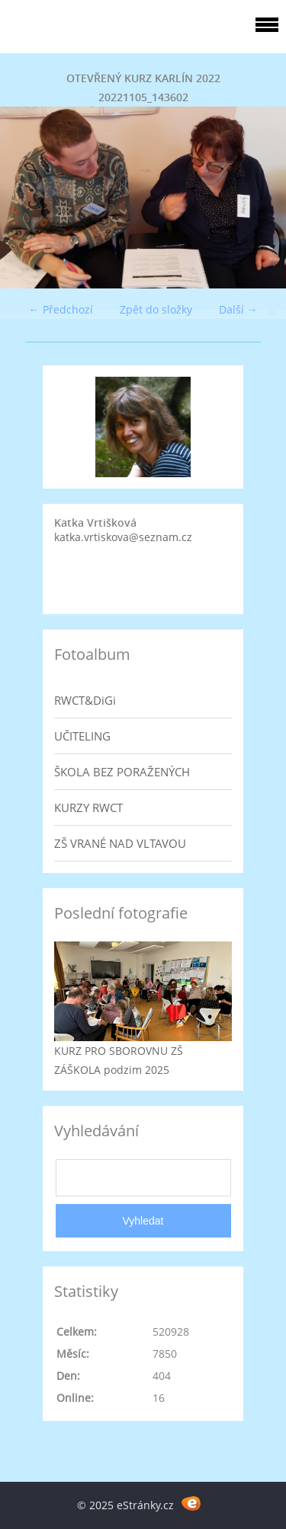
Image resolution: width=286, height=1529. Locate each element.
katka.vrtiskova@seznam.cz (123, 537)
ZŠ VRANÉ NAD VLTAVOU (120, 843)
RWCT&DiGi (85, 700)
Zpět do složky (156, 309)
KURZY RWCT (88, 807)
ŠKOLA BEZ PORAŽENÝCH (122, 771)
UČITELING (82, 736)
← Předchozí (61, 309)
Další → (238, 309)
